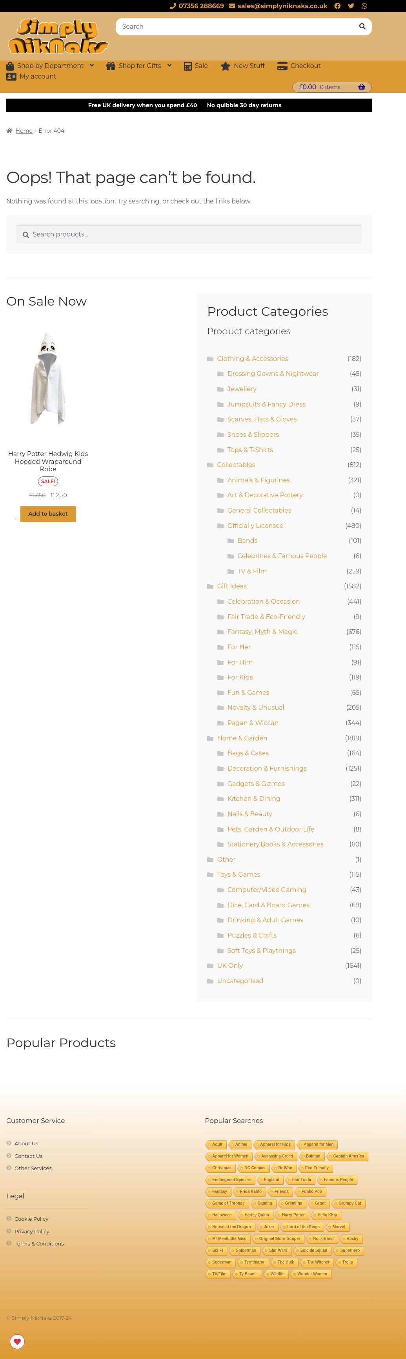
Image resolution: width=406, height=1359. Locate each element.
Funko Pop (312, 1191)
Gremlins (293, 1203)
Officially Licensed (256, 525)
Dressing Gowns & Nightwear (273, 373)
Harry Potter (293, 1215)
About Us (26, 1143)
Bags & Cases (248, 753)
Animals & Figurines (259, 480)
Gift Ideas (232, 586)
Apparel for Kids (275, 1144)
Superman (221, 1262)
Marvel (339, 1227)
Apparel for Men (318, 1144)
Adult (217, 1144)
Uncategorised (240, 981)
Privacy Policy (32, 1231)
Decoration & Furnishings (267, 768)
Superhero (350, 1250)
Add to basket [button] (48, 513)
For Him (240, 662)
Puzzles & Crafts (252, 935)
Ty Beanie (248, 1274)
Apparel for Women (230, 1156)
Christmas (221, 1168)
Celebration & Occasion (264, 601)
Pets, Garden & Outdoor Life (271, 829)
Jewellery (242, 389)
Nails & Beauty (250, 814)
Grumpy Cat (350, 1203)
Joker (269, 1227)
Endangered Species (231, 1180)
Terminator (254, 1262)
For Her (239, 647)
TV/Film (219, 1274)
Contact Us (28, 1156)
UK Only (230, 965)
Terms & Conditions (39, 1243)
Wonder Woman (312, 1274)
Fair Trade (301, 1180)
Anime (241, 1144)
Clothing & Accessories (252, 359)
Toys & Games (238, 874)
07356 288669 (195, 6)
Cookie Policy (31, 1219)
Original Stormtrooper (279, 1238)
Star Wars (278, 1250)
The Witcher (318, 1262)
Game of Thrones (228, 1203)
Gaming (265, 1203)
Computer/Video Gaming (267, 890)
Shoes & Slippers (253, 434)
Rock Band (323, 1238)
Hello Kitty (327, 1215)
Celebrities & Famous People (282, 556)
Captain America (348, 1156)
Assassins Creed (277, 1156)
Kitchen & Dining (254, 798)
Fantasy (219, 1191)
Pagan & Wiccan (253, 723)
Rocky (353, 1238)
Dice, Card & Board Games (269, 905)
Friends (282, 1191)
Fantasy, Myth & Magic (263, 632)
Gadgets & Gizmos (256, 784)
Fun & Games (248, 692)
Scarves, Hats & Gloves (262, 419)
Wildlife (277, 1274)
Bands (248, 540)
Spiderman (246, 1250)
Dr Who (286, 1168)
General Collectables (259, 510)
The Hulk (286, 1262)
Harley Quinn (257, 1215)
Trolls (347, 1262)
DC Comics (254, 1168)
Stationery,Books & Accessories (276, 844)
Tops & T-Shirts (250, 450)
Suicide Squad (314, 1250)
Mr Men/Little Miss (229, 1238)
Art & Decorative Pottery (265, 495)
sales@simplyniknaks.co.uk (277, 6)
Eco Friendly (317, 1168)
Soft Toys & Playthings (262, 950)
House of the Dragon (231, 1227)
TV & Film (252, 571)
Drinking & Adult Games (265, 920)
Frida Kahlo (251, 1191)
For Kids (240, 677)
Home (24, 130)
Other (226, 859)
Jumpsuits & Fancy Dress (267, 404)
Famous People (338, 1180)
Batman (313, 1156)
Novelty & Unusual (256, 707)
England (271, 1180)
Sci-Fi (217, 1250)
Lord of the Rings (303, 1227)
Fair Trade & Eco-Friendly (266, 617)
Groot (320, 1203)
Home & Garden (242, 738)
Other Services (33, 1168)
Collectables (236, 465)
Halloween (221, 1215)
